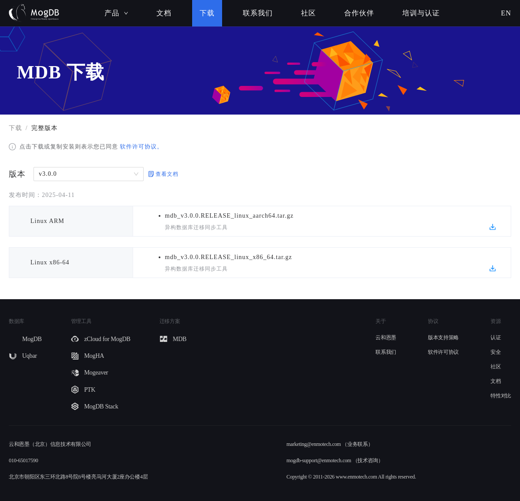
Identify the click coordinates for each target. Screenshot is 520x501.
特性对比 (500, 396)
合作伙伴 (359, 13)
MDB (179, 339)
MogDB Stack (101, 406)
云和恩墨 (385, 337)
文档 (163, 13)
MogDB (31, 339)
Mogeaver (96, 372)
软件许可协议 (443, 352)
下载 (207, 13)
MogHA (94, 356)
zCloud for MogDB (107, 339)
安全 (495, 352)
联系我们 (258, 13)
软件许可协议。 (140, 146)
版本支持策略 (443, 337)
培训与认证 (421, 13)
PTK (90, 389)
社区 (308, 13)
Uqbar (29, 356)
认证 (495, 337)
